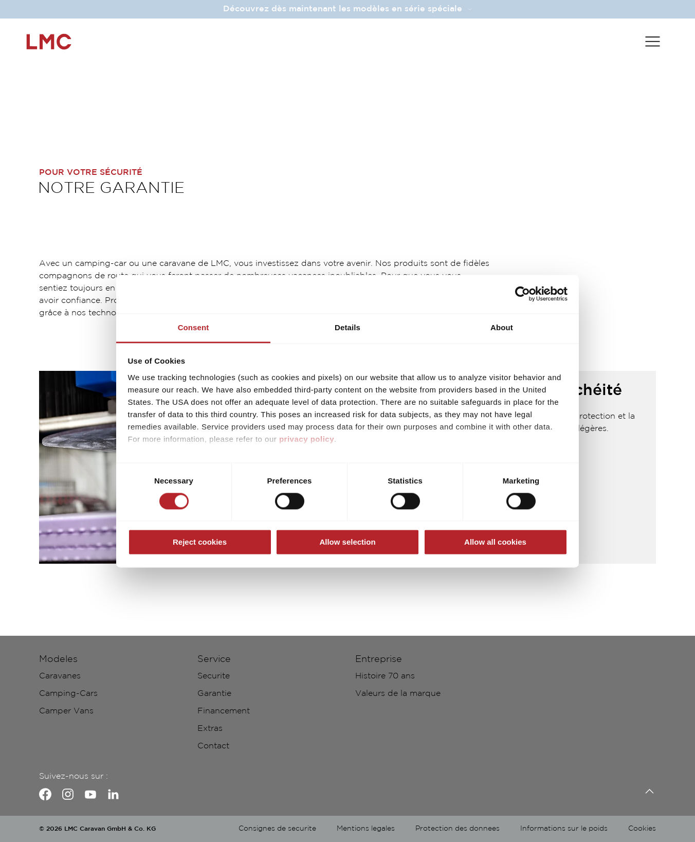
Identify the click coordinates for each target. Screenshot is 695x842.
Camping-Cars (68, 693)
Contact (213, 746)
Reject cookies (200, 542)
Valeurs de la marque (398, 693)
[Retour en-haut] (647, 791)
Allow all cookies (495, 542)
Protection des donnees (457, 829)
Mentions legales (366, 829)
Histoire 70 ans (385, 676)
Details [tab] (347, 327)
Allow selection (347, 542)
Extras (210, 728)
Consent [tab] (193, 327)
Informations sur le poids (564, 829)
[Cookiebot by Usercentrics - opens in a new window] (523, 293)
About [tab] (501, 327)
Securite (213, 676)
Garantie (214, 693)
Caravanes (60, 676)
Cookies (642, 829)
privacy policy (306, 439)
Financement (223, 711)
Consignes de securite (277, 829)
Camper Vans (66, 711)
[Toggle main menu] (652, 42)
